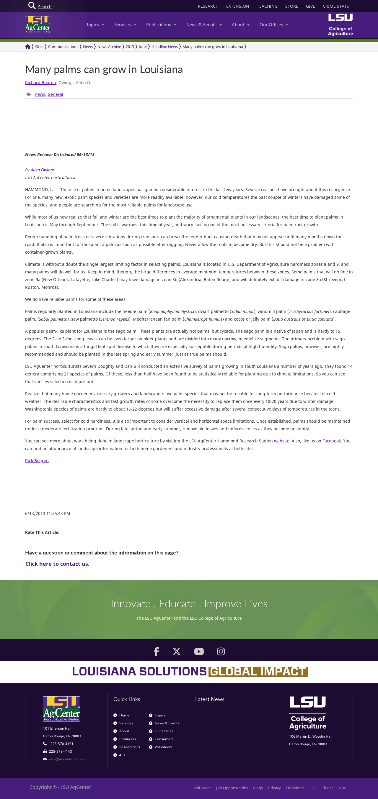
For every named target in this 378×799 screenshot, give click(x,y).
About (241, 24)
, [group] (45, 94)
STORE (291, 6)
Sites (39, 46)
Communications (63, 46)
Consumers (161, 738)
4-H (119, 754)
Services (125, 24)
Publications (161, 24)
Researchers (126, 746)
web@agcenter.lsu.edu (68, 759)
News (88, 46)
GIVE (310, 6)
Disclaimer (295, 787)
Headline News (164, 46)
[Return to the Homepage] (27, 47)
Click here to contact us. (57, 563)
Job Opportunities (232, 787)
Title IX (328, 787)
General (55, 94)
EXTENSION (237, 6)
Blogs (258, 787)
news (40, 94)
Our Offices (274, 24)
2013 (130, 46)
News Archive (109, 46)
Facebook (331, 441)
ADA (342, 787)
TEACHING (267, 6)
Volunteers (160, 746)
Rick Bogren (37, 460)
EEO (313, 787)
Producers (124, 738)
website (281, 441)
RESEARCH (208, 6)
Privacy (274, 787)
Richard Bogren (40, 82)
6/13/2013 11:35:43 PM (47, 513)
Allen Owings (43, 170)
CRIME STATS (336, 6)
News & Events (204, 24)
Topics (95, 24)
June (143, 46)
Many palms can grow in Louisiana (213, 46)
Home (121, 715)
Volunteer (202, 787)
